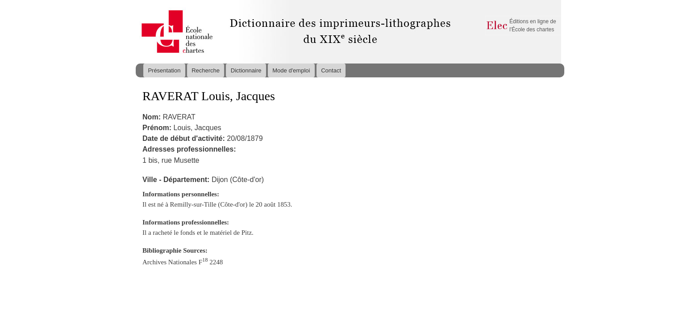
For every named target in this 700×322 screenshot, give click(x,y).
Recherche (206, 70)
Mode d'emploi (291, 70)
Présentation (164, 70)
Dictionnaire (246, 70)
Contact (331, 70)
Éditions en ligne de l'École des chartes (532, 25)
